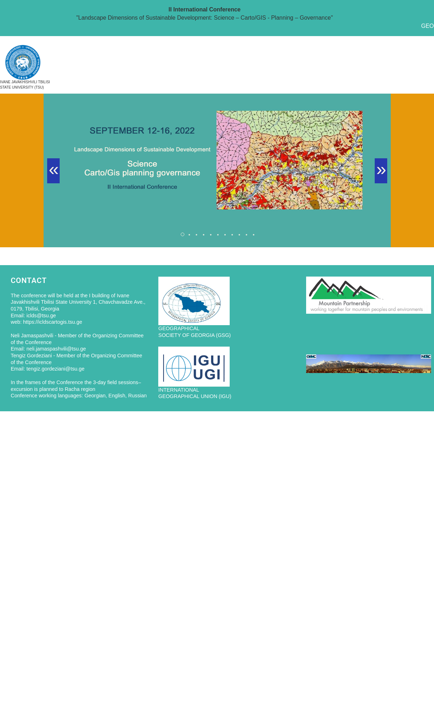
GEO (427, 26)
